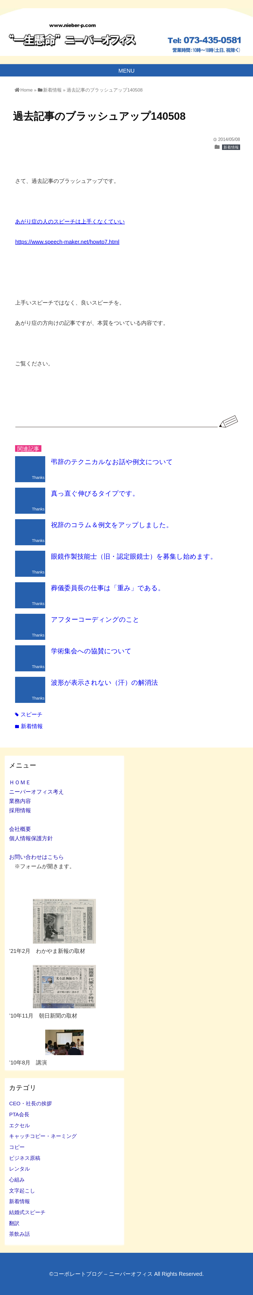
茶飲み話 (19, 1234)
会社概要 (20, 829)
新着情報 (231, 147)
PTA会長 (19, 1114)
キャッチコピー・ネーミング (43, 1136)
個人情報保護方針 (31, 838)
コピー (17, 1147)
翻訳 (14, 1223)
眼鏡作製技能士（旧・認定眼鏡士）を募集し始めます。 (134, 556)
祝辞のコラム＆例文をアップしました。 (112, 525)
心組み (17, 1180)
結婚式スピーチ (27, 1212)
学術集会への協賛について (91, 651)
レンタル (19, 1169)
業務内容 (20, 801)
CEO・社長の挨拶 (30, 1103)
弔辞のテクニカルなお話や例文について (112, 461)
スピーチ (28, 714)
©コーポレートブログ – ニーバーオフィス (101, 1274)
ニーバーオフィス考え (36, 792)
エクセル (19, 1125)
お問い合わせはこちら (36, 857)
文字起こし (22, 1191)
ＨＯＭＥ (20, 782)
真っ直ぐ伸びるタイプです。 (95, 493)
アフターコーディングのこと (95, 619)
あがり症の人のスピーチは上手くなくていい (70, 221)
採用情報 (20, 810)
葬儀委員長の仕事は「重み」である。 (107, 588)
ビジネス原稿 (24, 1158)
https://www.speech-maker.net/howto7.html (67, 242)
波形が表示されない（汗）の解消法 (104, 682)
